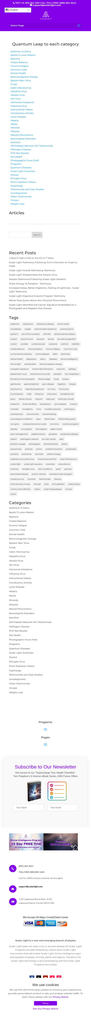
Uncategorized (19, 193)
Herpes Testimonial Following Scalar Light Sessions (37, 279)
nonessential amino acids (34, 424)
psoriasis (39, 454)
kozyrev (39, 399)
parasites (53, 434)
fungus (65, 379)
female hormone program (23, 379)
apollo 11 (14, 334)
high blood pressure (34, 389)
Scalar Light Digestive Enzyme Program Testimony (37, 296)
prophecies (71, 449)
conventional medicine (21, 354)
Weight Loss (17, 203)
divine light (16, 364)
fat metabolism (72, 374)
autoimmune (27, 339)
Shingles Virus (18, 178)
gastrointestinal (31, 384)
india (29, 394)
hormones (64, 389)
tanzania (31, 479)
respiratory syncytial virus (22, 459)
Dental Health (18, 73)
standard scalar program (60, 474)
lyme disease (60, 404)
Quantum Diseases (21, 167)
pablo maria (56, 429)
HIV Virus (16, 98)
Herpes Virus (18, 95)
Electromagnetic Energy (24, 76)
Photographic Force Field (25, 160)
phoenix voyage (18, 444)
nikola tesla (49, 419)
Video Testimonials (21, 196)
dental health (17, 359)
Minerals (15, 127)
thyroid (37, 484)
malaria (73, 404)
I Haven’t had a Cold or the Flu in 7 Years (31, 258)
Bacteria (15, 58)
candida (24, 344)
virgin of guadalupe (53, 489)
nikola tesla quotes (67, 419)
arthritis (46, 334)
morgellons (27, 409)
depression (31, 359)
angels (28, 329)
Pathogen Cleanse (21, 149)
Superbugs (17, 185)
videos (37, 489)
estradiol (57, 374)
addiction (15, 324)
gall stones (15, 384)
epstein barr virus (19, 374)
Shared (15, 175)
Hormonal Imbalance (22, 102)
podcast (29, 449)
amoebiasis (16, 329)
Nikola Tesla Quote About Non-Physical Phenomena (37, 300)
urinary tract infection (21, 489)
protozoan (27, 454)
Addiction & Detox (21, 51)
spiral (58, 469)
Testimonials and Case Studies (27, 189)
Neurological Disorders (23, 138)
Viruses (15, 200)
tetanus (57, 479)
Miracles (15, 131)
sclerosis (14, 469)
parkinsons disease (69, 434)
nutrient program (70, 424)
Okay (45, 1003)
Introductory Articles (22, 113)
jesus (13, 399)
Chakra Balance (19, 62)
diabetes (53, 359)
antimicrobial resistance (45, 329)
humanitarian (17, 394)
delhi (55, 354)
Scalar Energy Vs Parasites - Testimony (30, 283)
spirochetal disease (19, 474)
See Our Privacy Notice (45, 1008)
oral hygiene (41, 429)
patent (14, 439)
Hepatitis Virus (19, 91)
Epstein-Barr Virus (21, 80)
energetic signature (20, 369)
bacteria (40, 339)
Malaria (14, 120)
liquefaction (45, 404)
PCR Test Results (20, 153)
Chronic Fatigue (19, 66)
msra (38, 409)
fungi (56, 379)
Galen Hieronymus (21, 87)
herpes (72, 384)
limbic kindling (29, 404)
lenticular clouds (66, 399)
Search (37, 234)
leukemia (15, 404)
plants (64, 444)
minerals (14, 409)
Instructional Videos (22, 109)
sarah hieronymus (68, 459)
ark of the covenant (31, 334)
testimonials (44, 479)
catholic (64, 344)
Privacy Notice (60, 997)
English (12, 10)
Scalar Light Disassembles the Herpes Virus (33, 274)
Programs (16, 164)
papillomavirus (38, 434)
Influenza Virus (19, 106)
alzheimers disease (45, 324)
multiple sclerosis (53, 409)
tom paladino (58, 484)
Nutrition (16, 142)
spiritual (68, 469)
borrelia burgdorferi (66, 339)
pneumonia (16, 449)
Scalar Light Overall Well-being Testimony (32, 270)
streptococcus (17, 479)
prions (39, 449)
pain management (19, 434)
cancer (14, 344)
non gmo (15, 424)
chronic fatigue (53, 349)
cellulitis (75, 344)
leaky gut (50, 399)
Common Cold (19, 69)
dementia (65, 354)
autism (14, 339)
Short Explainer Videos (23, 182)
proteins (14, 454)
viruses (68, 489)
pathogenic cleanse (29, 439)
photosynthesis (51, 444)
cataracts (53, 344)
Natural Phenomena (22, 135)
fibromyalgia (44, 379)
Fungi (14, 84)
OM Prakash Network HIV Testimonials (32, 145)
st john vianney (39, 474)
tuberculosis (74, 484)
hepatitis (62, 384)
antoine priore (66, 329)
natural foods (33, 414)
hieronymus (16, 389)
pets (61, 439)
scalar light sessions (33, 464)
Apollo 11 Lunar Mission (23, 55)
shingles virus (28, 469)
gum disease (48, 384)
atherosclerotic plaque (64, 334)
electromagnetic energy (51, 364)
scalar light (16, 464)
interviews (52, 394)
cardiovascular (38, 344)
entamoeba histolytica (42, 369)
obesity (14, 429)
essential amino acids (40, 374)
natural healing (49, 414)
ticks (46, 484)
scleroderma (64, 464)
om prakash (26, 429)
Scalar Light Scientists (23, 171)
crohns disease (42, 354)
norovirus (54, 424)
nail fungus (69, 409)
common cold (70, 349)
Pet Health (16, 156)
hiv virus (51, 389)
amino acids (63, 324)
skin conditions (45, 469)
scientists (50, 464)
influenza (39, 394)
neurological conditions (21, 419)
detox (43, 359)
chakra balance (17, 349)
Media (14, 124)
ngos (38, 419)
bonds (51, 339)
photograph (34, 444)
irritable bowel (67, 394)
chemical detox (35, 349)
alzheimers (28, 324)
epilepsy (72, 369)
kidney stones (25, 399)
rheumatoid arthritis (47, 459)
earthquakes (30, 364)
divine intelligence (69, 359)
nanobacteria (17, 414)
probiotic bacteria (54, 449)
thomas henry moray (20, 484)
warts (13, 494)
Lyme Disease (18, 116)
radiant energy (53, 454)
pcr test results (49, 439)
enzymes (61, 369)
